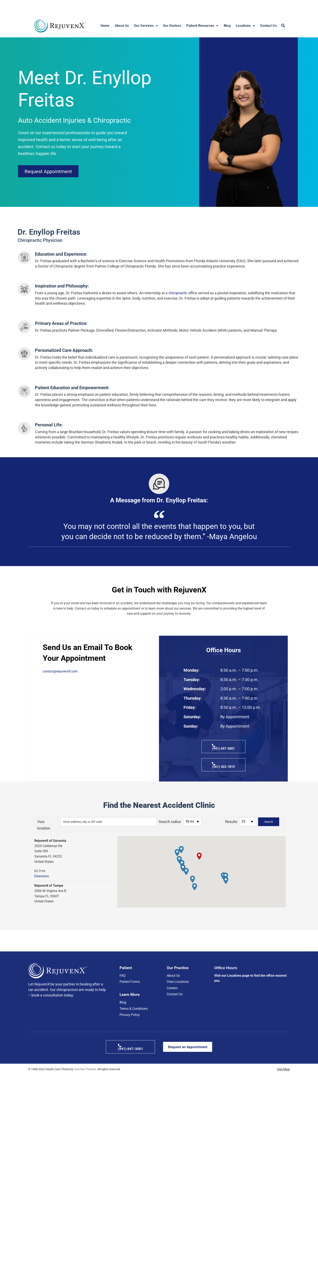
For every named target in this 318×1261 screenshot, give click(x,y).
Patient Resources (202, 25)
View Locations (178, 1102)
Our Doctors (172, 26)
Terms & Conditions (134, 1130)
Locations (245, 25)
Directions (41, 876)
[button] (283, 25)
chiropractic (177, 293)
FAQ (122, 1096)
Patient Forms (130, 1102)
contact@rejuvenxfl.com (60, 671)
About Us (122, 26)
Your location (43, 824)
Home (105, 26)
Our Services (146, 25)
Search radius (169, 821)
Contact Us (268, 26)
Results (231, 821)
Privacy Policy (130, 1136)
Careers (172, 1108)
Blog (227, 26)
